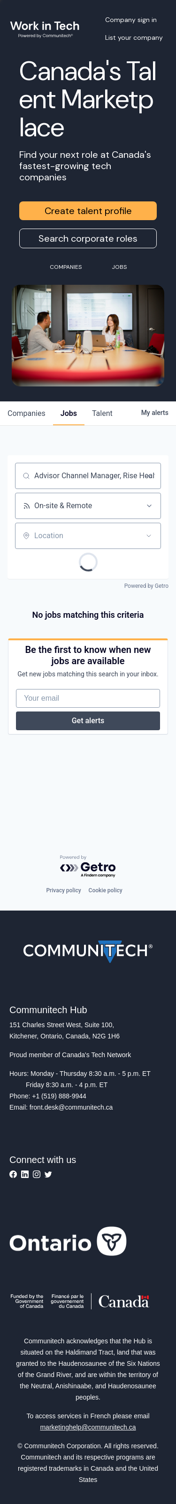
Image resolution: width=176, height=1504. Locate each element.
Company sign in (131, 19)
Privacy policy (63, 890)
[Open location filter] (148, 536)
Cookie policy (105, 890)
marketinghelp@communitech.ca (88, 1427)
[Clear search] (148, 476)
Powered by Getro (146, 586)
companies (27, 413)
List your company (134, 37)
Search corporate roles (88, 238)
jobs (69, 413)
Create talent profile (88, 211)
